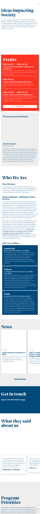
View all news (20, 379)
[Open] (38, 3)
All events (20, 106)
